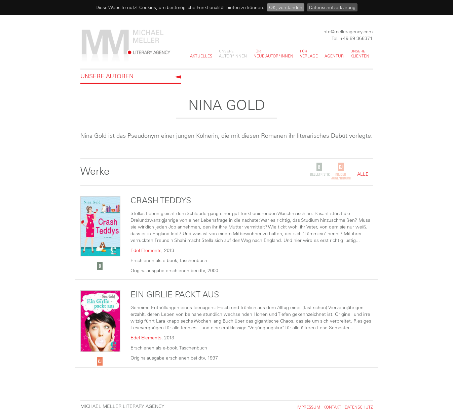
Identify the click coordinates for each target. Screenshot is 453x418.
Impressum (308, 407)
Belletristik (320, 174)
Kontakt (332, 407)
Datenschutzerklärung (332, 7)
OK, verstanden (285, 7)
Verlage (309, 53)
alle (363, 174)
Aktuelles (201, 55)
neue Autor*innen (273, 53)
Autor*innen (233, 53)
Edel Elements (145, 250)
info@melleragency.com (348, 32)
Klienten (359, 53)
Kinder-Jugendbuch (341, 176)
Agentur (334, 55)
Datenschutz (359, 407)
